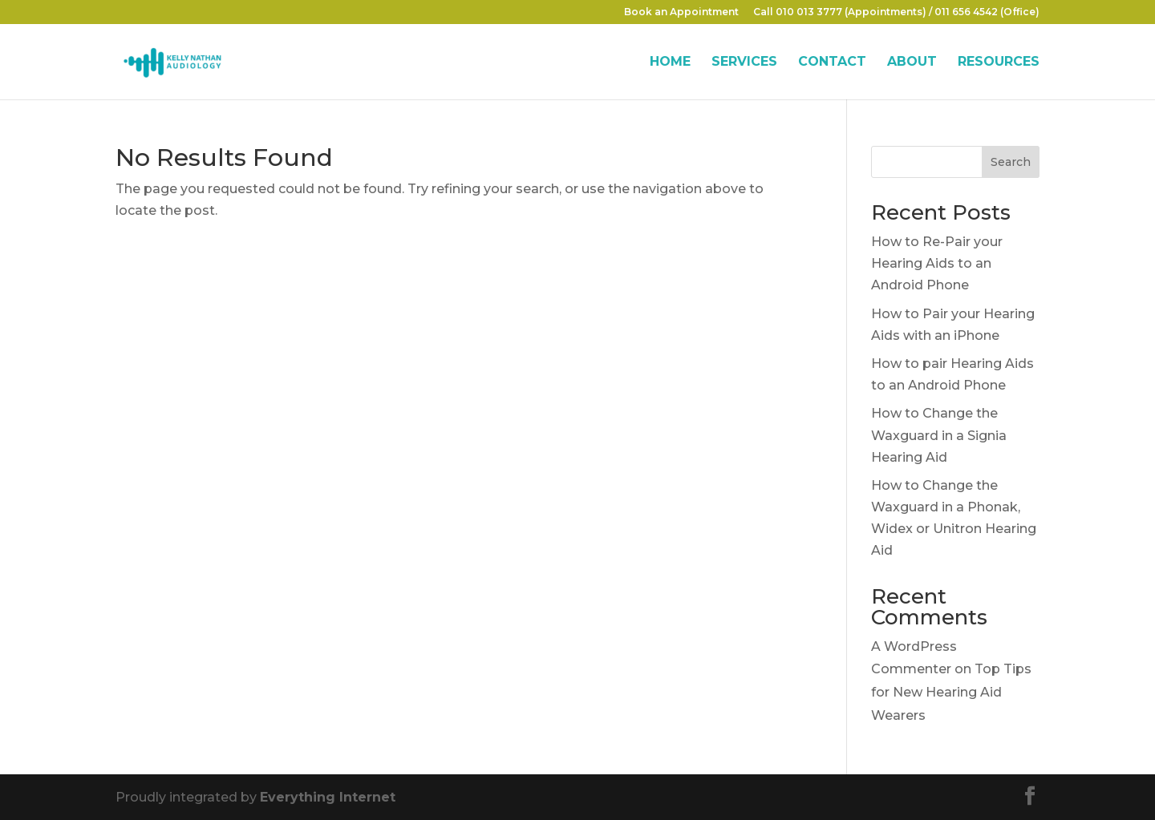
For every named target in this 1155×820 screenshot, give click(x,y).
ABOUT (912, 62)
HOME (670, 62)
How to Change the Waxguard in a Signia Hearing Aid (939, 435)
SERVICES (744, 62)
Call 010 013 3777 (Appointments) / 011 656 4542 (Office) (896, 12)
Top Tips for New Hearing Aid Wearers (951, 692)
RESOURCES (999, 62)
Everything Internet (327, 797)
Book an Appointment (681, 12)
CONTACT (832, 62)
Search (1011, 162)
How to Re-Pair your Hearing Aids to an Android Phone (937, 263)
